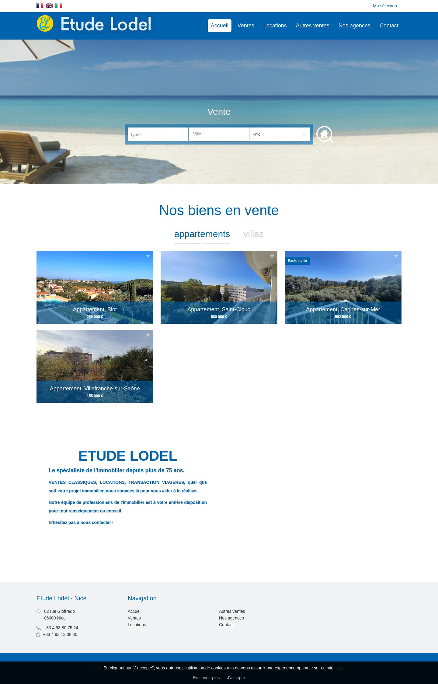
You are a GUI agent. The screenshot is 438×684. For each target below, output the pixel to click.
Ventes (246, 26)
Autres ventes (312, 26)
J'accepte (236, 677)
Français (39, 5)
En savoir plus (206, 677)
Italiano (58, 5)
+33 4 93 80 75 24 (61, 627)
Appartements (202, 234)
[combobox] (219, 134)
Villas (253, 234)
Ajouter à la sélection (148, 256)
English (49, 5)
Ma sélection (385, 5)
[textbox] (223, 134)
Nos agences (354, 26)
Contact (389, 26)
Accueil (219, 26)
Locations (275, 26)
